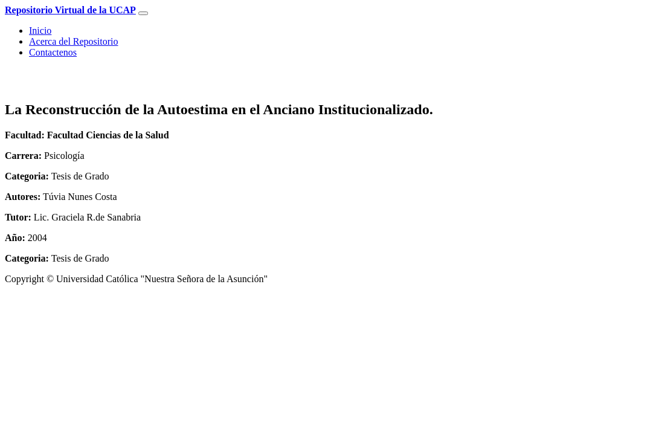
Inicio (40, 30)
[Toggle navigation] (143, 13)
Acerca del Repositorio (73, 41)
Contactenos (53, 52)
